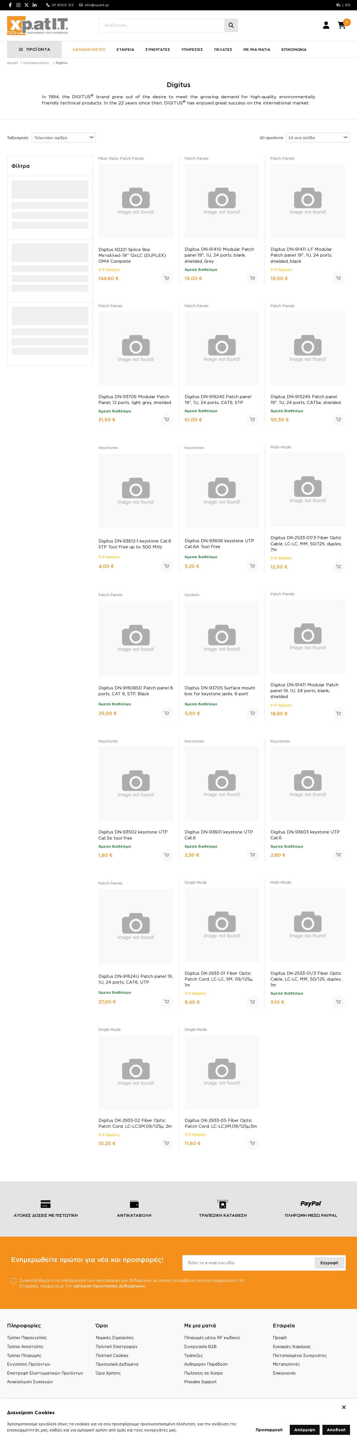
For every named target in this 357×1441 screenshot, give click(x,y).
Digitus (61, 63)
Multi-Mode (281, 447)
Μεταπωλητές (286, 1364)
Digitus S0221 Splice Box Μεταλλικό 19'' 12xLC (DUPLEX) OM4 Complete (132, 255)
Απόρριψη (304, 1430)
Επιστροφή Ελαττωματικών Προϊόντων (45, 1373)
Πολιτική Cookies (112, 1356)
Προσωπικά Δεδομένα (117, 1364)
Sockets (192, 595)
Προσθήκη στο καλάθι (167, 278)
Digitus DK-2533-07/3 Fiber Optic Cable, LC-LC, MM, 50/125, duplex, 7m (306, 544)
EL (338, 5)
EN (347, 5)
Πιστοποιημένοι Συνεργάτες (300, 1356)
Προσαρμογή (269, 1430)
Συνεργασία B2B (200, 1347)
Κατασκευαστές (36, 63)
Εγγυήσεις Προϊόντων (28, 1364)
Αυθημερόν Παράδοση (206, 1364)
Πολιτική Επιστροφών (117, 1347)
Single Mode (196, 883)
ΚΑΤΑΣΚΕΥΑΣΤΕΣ (89, 50)
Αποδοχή (336, 1430)
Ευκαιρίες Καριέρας (292, 1347)
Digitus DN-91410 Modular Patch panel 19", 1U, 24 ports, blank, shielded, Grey (219, 255)
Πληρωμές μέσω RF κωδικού (212, 1338)
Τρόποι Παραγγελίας (27, 1338)
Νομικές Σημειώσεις (115, 1338)
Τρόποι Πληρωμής (24, 1356)
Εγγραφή (329, 1263)
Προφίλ (280, 1338)
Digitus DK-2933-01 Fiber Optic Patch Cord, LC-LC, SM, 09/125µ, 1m (219, 979)
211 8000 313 (63, 5)
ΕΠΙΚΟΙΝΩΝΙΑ (294, 50)
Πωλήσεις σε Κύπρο (203, 1373)
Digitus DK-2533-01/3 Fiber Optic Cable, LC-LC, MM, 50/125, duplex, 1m (306, 979)
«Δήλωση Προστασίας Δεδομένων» (109, 1286)
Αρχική (12, 63)
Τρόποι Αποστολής (25, 1347)
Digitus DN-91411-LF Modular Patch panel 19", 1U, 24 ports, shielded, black (301, 255)
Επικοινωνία (284, 1373)
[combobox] (64, 138)
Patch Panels (197, 159)
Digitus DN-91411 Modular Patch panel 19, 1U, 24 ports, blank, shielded (305, 691)
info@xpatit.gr (97, 5)
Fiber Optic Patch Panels (121, 159)
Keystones (108, 448)
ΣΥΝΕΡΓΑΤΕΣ (157, 50)
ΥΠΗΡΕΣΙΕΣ (192, 50)
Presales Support (200, 1382)
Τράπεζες (193, 1356)
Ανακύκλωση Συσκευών (30, 1382)
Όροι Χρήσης (108, 1373)
